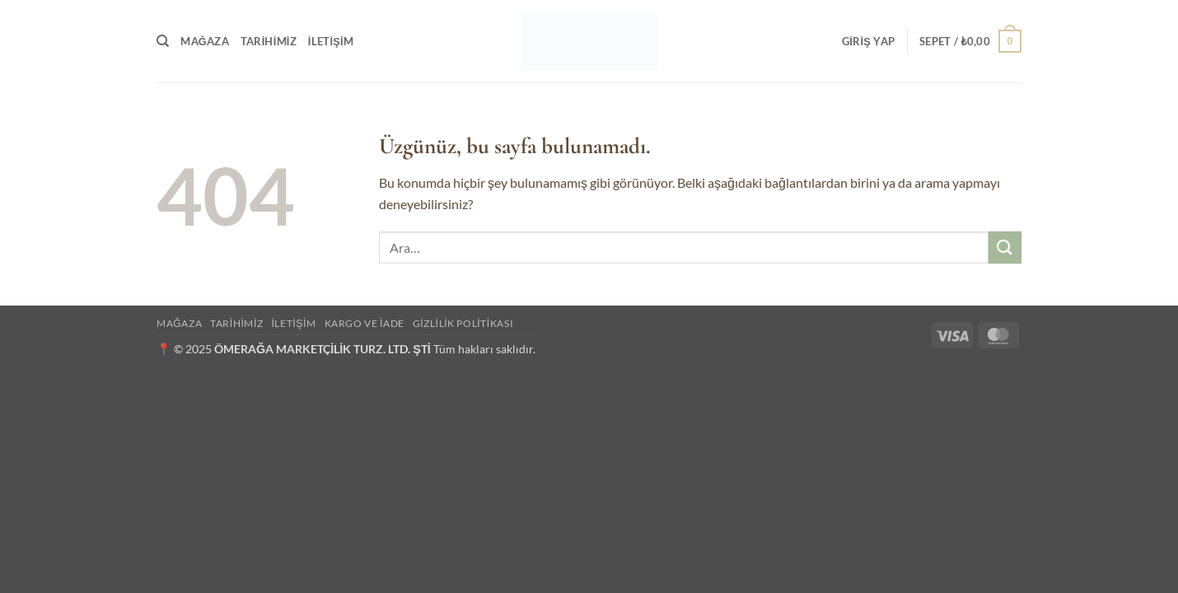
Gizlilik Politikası (463, 323)
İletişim (330, 41)
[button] (868, 41)
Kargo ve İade (364, 323)
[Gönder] (1005, 247)
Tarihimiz (269, 41)
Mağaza (204, 41)
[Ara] (163, 41)
